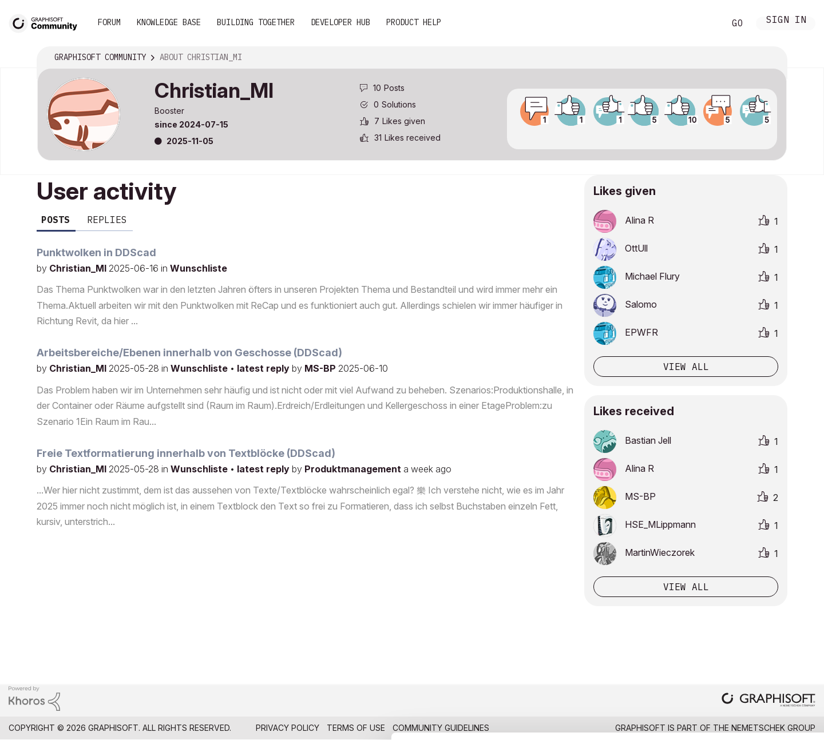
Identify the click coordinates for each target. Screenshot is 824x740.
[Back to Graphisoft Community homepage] (47, 22)
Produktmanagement (353, 469)
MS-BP (321, 368)
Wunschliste (198, 268)
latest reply (264, 368)
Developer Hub (340, 22)
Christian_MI (79, 268)
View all (686, 366)
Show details (453, 725)
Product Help (413, 22)
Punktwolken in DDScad (96, 252)
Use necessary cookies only (758, 671)
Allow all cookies (758, 608)
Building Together (256, 22)
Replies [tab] (107, 219)
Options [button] (770, 57)
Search (703, 23)
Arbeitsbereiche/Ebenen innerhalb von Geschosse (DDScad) (189, 353)
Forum (109, 22)
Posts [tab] (55, 219)
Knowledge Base (169, 22)
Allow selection (757, 636)
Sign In (786, 21)
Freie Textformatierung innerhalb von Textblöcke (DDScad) (186, 453)
